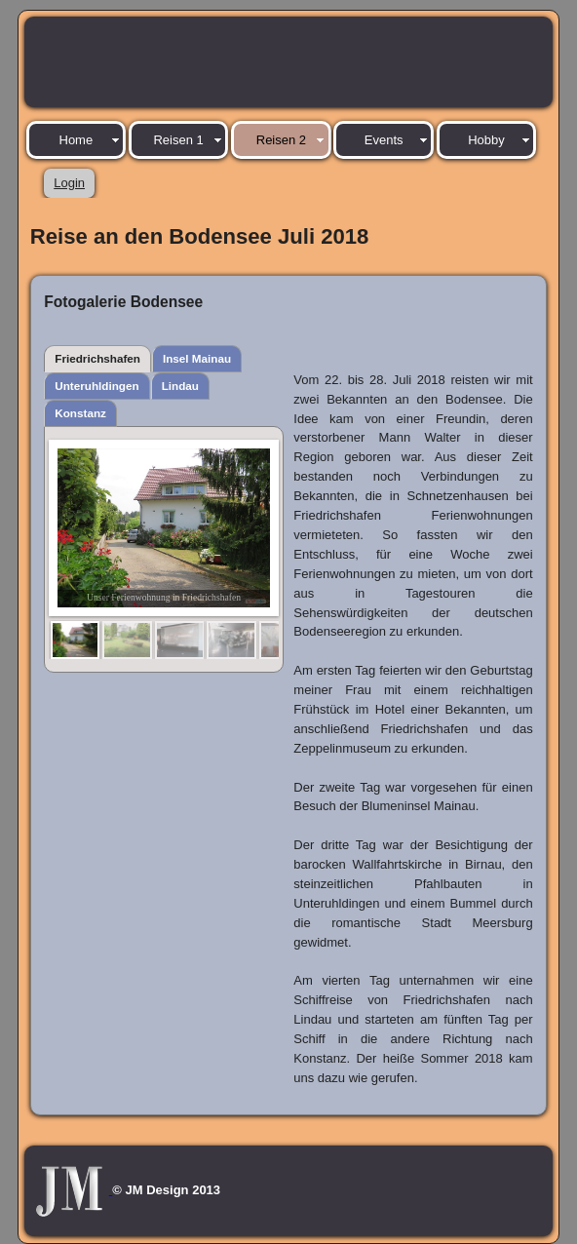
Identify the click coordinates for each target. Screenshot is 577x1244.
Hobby (486, 140)
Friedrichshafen (97, 358)
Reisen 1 (178, 140)
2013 (206, 1190)
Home (76, 140)
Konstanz (80, 413)
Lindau (180, 385)
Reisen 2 (281, 140)
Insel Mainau (197, 358)
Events (384, 140)
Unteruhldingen (96, 385)
